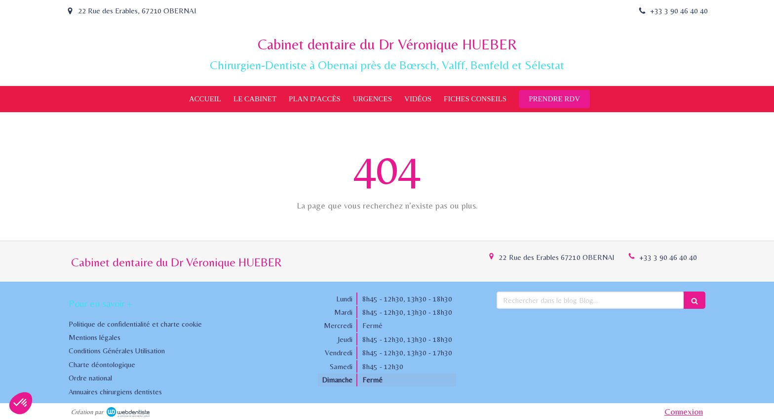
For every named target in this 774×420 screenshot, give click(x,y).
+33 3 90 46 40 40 (668, 257)
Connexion (683, 411)
